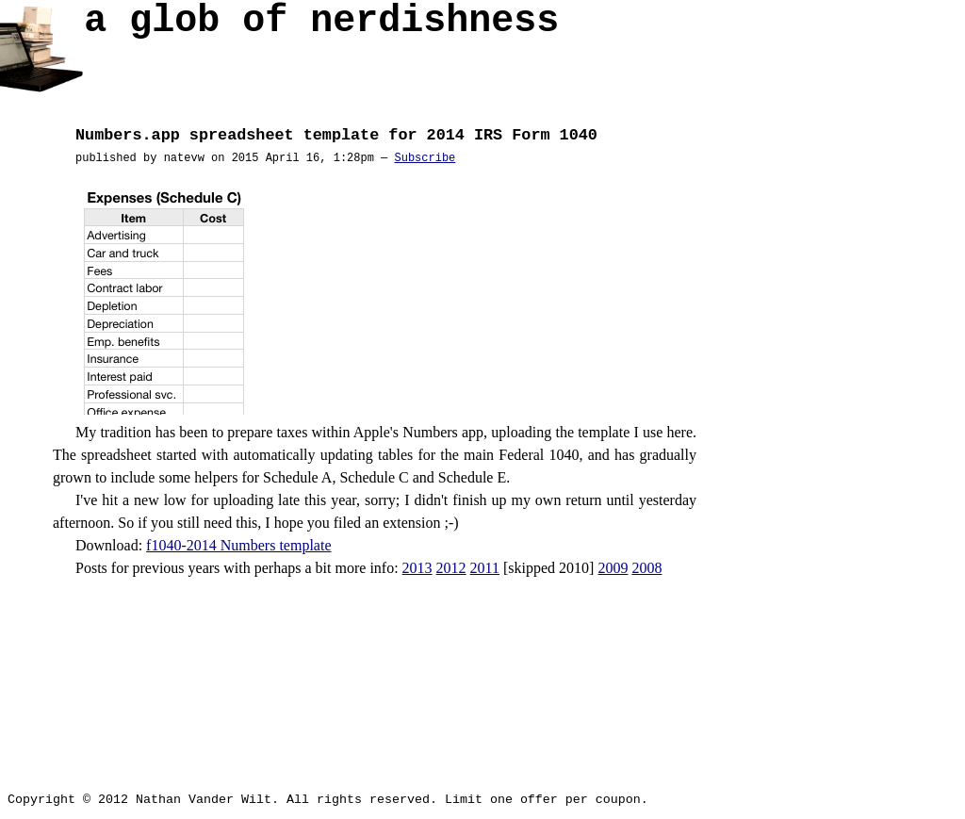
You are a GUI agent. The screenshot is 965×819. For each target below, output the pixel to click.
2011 (484, 568)
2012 (451, 568)
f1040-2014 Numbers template (238, 545)
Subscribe (424, 158)
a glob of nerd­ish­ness (321, 26)
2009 (612, 568)
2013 (417, 568)
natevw (184, 158)
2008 (646, 568)
